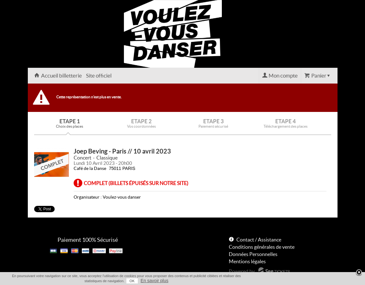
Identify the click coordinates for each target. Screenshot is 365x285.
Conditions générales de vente (262, 247)
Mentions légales (247, 261)
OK (132, 281)
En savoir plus (154, 280)
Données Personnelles (253, 254)
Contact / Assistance (258, 239)
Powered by (242, 271)
